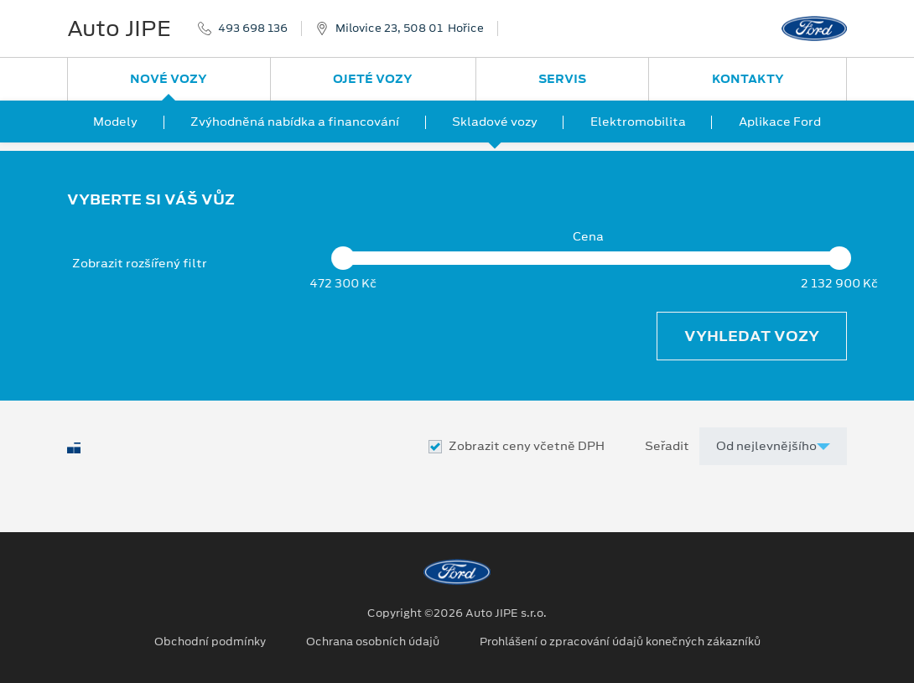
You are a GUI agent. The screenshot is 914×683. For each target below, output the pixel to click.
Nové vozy (168, 78)
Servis (562, 78)
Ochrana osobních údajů (372, 641)
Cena (588, 237)
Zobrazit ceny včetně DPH (527, 446)
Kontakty (748, 78)
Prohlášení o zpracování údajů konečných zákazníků (620, 641)
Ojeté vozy (373, 78)
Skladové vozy (494, 121)
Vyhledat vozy (751, 336)
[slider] (343, 258)
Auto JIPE (119, 28)
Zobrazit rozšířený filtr (139, 263)
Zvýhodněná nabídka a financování (294, 121)
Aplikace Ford (780, 121)
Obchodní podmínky (210, 641)
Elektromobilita (638, 121)
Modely (115, 121)
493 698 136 (253, 28)
